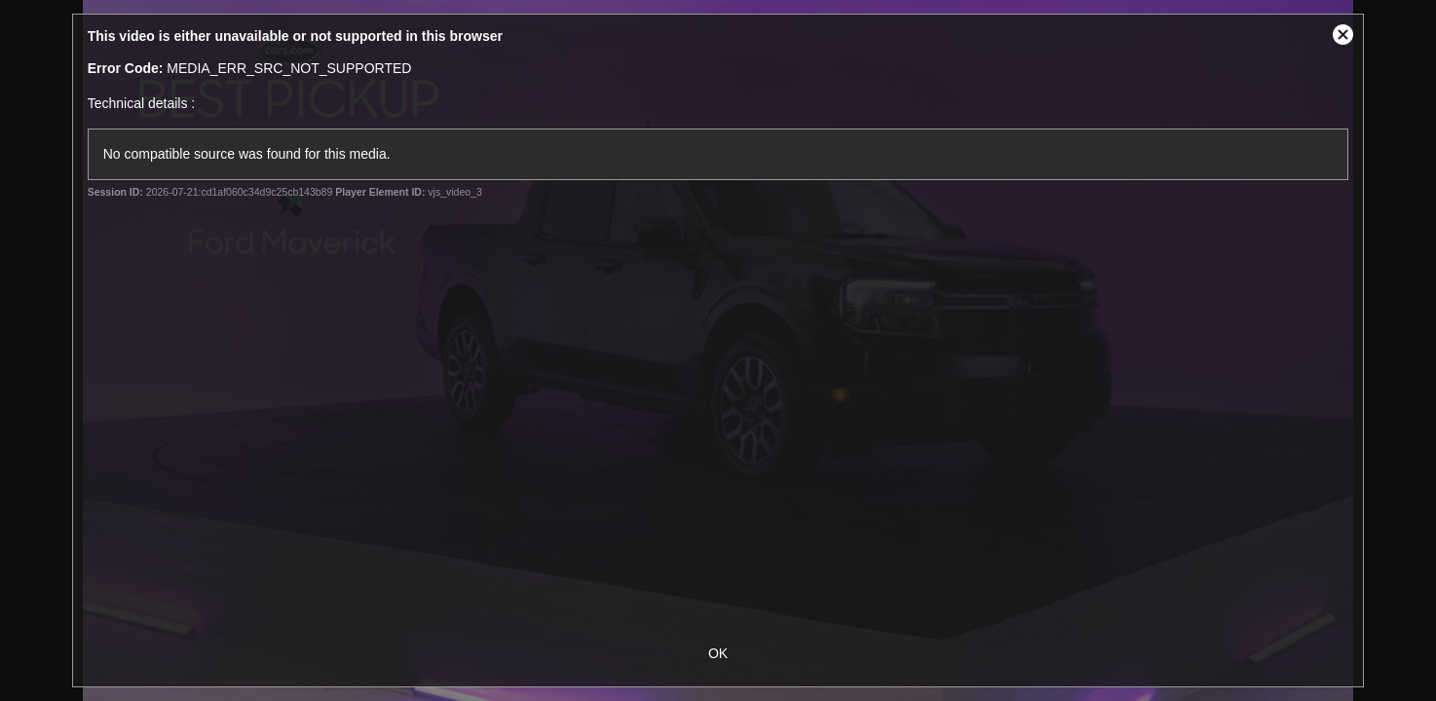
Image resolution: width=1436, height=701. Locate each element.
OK (718, 653)
